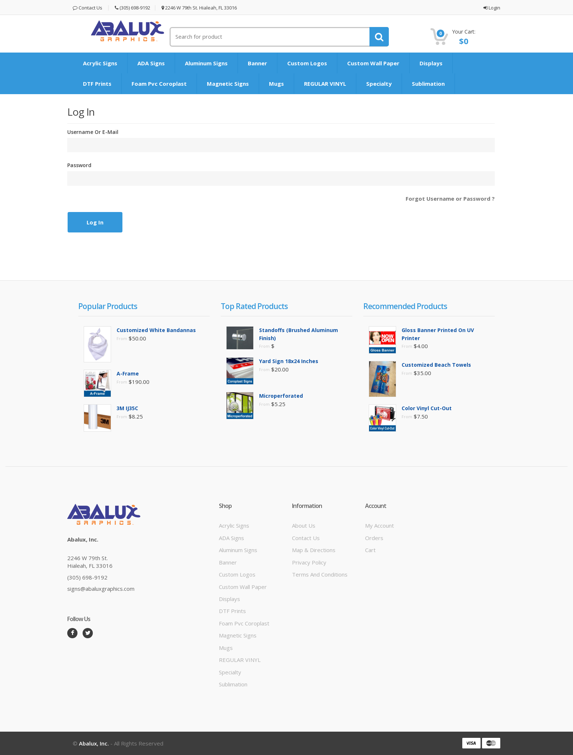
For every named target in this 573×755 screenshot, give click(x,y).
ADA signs (151, 63)
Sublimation (428, 83)
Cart (370, 550)
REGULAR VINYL (325, 83)
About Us (303, 525)
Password (79, 165)
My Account (379, 525)
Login (491, 8)
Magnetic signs (228, 83)
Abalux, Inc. (94, 743)
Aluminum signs (206, 63)
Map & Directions (313, 550)
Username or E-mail (92, 131)
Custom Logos (307, 63)
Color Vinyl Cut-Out (427, 408)
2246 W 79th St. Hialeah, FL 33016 (199, 8)
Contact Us (87, 8)
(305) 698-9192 (132, 8)
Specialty (379, 83)
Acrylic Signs (100, 63)
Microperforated (281, 395)
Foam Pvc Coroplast (159, 83)
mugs (276, 83)
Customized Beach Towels (436, 364)
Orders (374, 538)
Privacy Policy (309, 562)
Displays (431, 63)
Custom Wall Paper (373, 63)
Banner (257, 63)
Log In (95, 222)
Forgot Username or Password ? (450, 198)
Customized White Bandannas (156, 330)
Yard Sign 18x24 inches (288, 361)
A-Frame (128, 373)
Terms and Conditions (320, 574)
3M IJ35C (127, 408)
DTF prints (97, 83)
